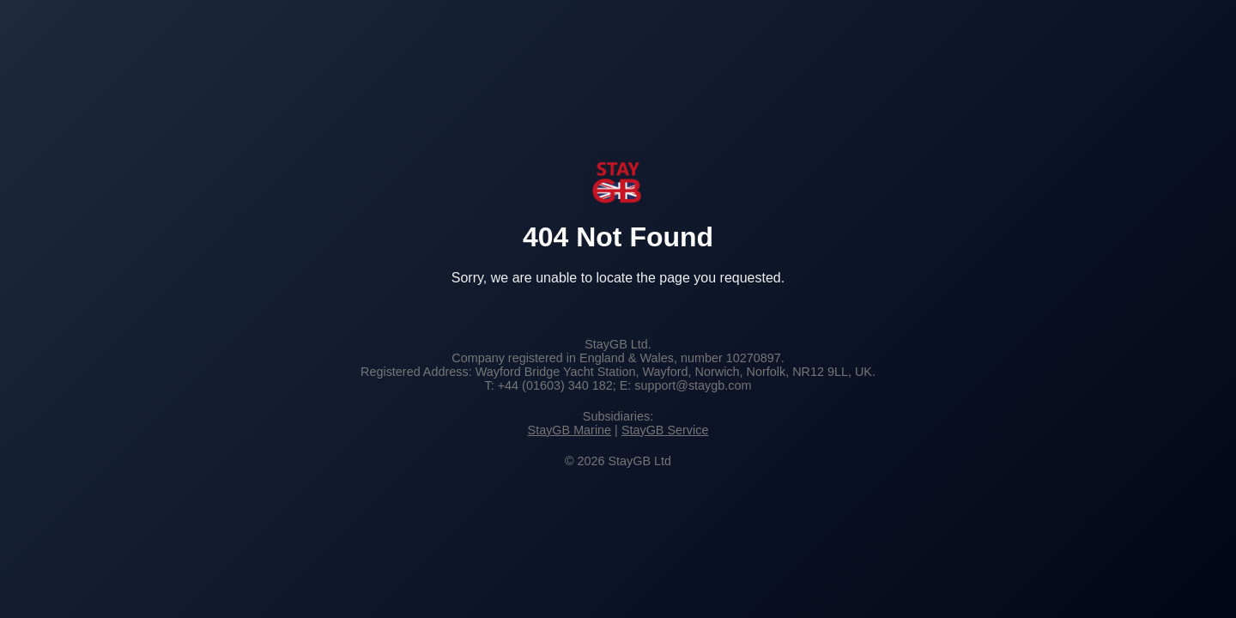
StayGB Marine (570, 430)
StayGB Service (665, 430)
